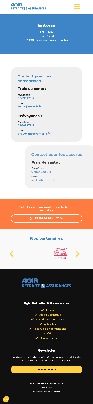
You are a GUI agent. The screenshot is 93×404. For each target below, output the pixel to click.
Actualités (50, 324)
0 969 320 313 (72, 172)
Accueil (50, 310)
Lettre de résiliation (47, 218)
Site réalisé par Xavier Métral (46, 391)
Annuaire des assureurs (50, 319)
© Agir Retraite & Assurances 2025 (46, 383)
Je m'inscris (46, 369)
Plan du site (46, 387)
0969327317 (26, 98)
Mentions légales (50, 338)
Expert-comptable (50, 315)
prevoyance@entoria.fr (34, 133)
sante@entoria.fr (30, 106)
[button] (6, 399)
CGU (50, 333)
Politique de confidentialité (50, 329)
